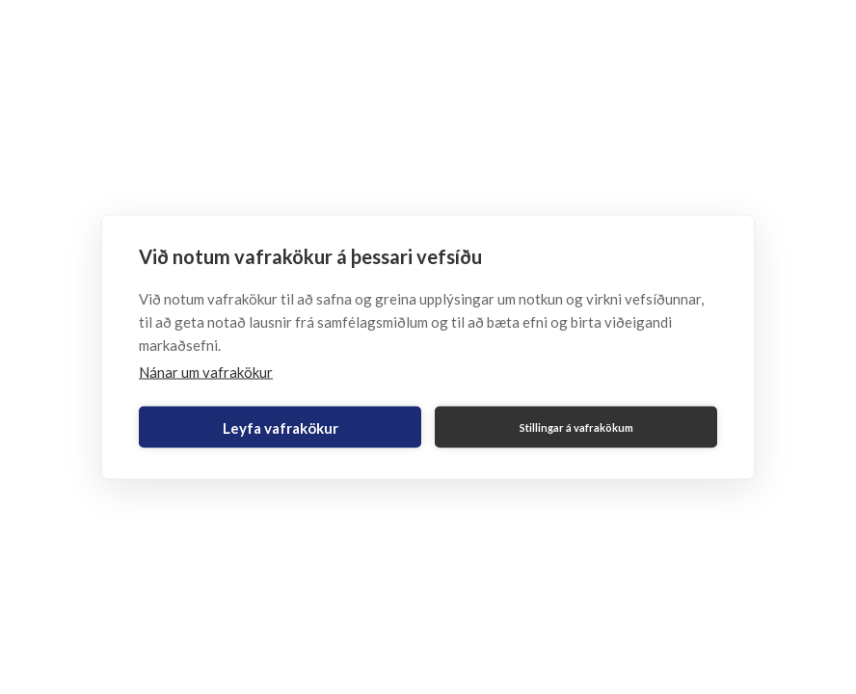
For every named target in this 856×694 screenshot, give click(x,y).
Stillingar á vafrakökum (576, 426)
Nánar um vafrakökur (206, 372)
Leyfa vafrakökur (280, 427)
